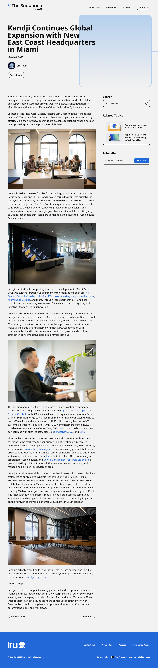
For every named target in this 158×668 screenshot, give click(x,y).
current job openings (35, 577)
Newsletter (111, 7)
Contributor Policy (140, 645)
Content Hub (94, 7)
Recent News (16, 75)
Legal (148, 657)
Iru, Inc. (25, 657)
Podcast (126, 7)
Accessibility (139, 657)
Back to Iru (144, 7)
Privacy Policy (102, 657)
